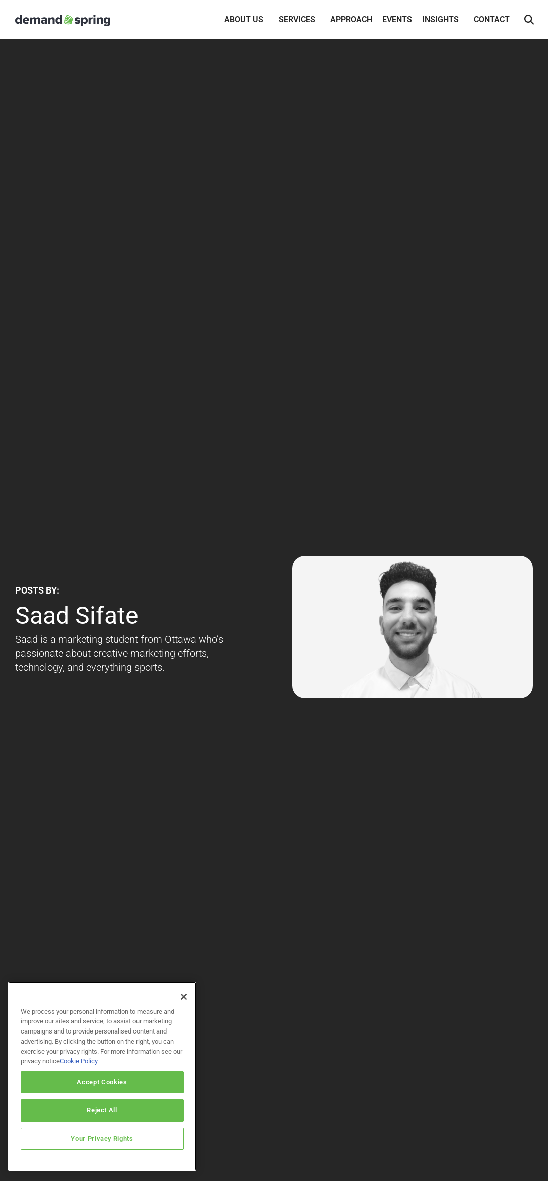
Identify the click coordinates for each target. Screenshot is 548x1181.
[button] (529, 20)
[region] (102, 1082)
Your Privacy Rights (102, 1145)
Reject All (102, 1117)
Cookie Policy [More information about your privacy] (79, 1067)
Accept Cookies (102, 1088)
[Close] (184, 1003)
